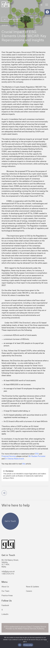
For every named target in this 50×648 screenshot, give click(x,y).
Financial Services (16, 25)
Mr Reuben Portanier (37, 456)
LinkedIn (5, 614)
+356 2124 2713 (8, 574)
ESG (37, 454)
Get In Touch (10, 521)
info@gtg (5, 571)
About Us (5, 587)
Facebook (5, 605)
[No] (47, 641)
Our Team (5, 591)
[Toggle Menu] (46, 5)
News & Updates (32, 587)
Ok (20, 645)
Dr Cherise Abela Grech (14, 459)
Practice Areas (7, 595)
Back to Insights (12, 19)
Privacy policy (28, 645)
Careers (29, 591)
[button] (47, 12)
